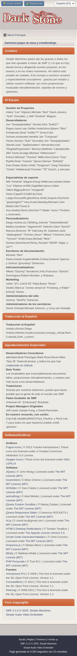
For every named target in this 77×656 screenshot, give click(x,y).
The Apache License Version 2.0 (45, 532)
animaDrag (12, 496)
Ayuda (22, 639)
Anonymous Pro (15, 573)
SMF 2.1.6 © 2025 (17, 610)
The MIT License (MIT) (27, 508)
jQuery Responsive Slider (21, 512)
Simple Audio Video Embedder (24, 614)
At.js (8, 520)
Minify (9, 553)
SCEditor (11, 488)
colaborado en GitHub (19, 365)
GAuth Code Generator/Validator (25, 536)
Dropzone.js (13, 545)
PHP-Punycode (15, 561)
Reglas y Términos (36, 639)
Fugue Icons (13, 447)
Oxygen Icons (14, 459)
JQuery (10, 471)
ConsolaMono (14, 581)
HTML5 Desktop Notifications (23, 528)
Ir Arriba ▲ (53, 639)
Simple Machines (40, 610)
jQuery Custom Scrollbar (21, 504)
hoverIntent (13, 479)
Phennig (11, 590)
